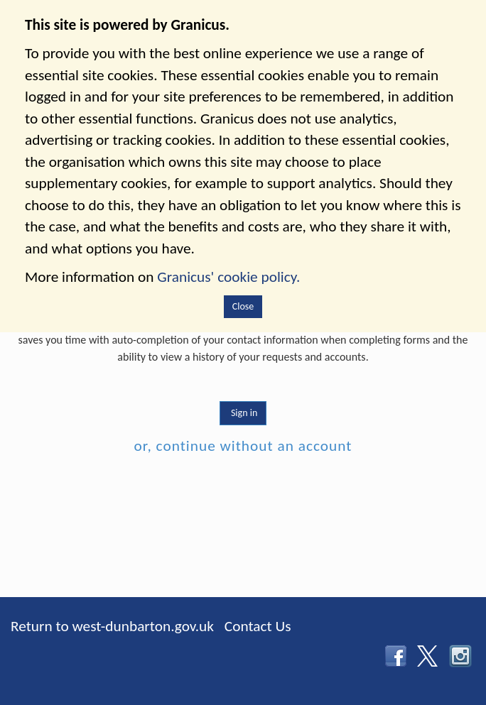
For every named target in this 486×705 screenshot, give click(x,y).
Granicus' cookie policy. (228, 277)
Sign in (243, 413)
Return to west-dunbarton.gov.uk (112, 626)
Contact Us (258, 626)
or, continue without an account (243, 446)
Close (243, 306)
